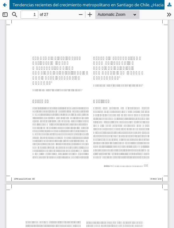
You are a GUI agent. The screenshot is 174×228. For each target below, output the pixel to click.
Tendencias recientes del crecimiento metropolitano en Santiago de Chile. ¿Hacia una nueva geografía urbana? (93, 5)
